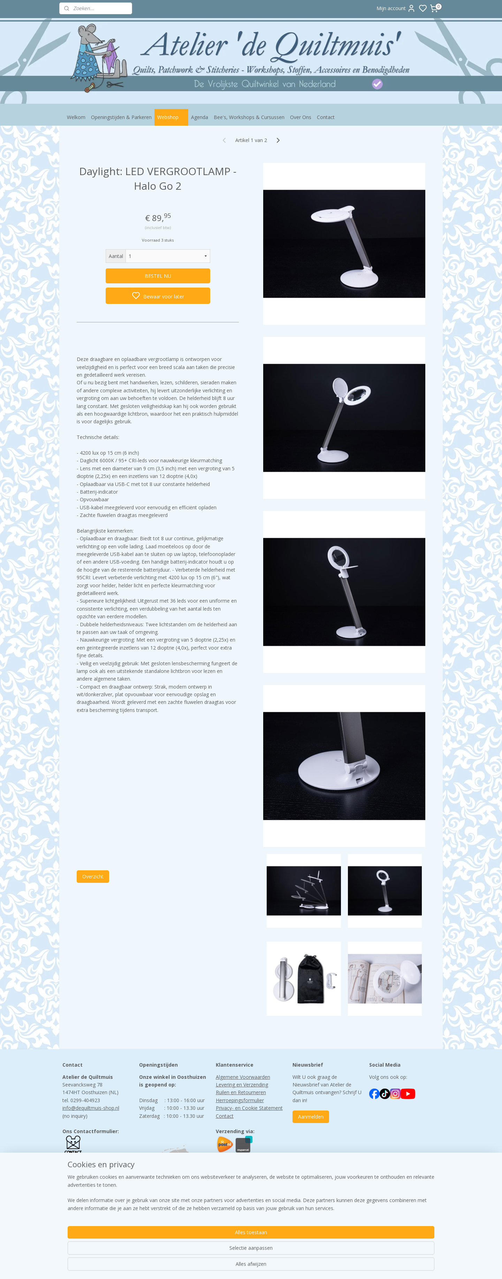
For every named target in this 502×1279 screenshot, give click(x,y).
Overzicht (93, 876)
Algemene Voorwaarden (243, 1077)
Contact (326, 117)
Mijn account (396, 8)
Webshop (171, 117)
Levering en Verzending (242, 1084)
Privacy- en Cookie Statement (249, 1108)
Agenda (199, 117)
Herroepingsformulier (240, 1100)
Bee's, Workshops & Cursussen (249, 117)
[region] (205, 1251)
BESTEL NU (158, 276)
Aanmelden (311, 1116)
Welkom (76, 117)
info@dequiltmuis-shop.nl (90, 1108)
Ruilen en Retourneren (241, 1092)
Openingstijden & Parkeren (121, 117)
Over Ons (300, 117)
